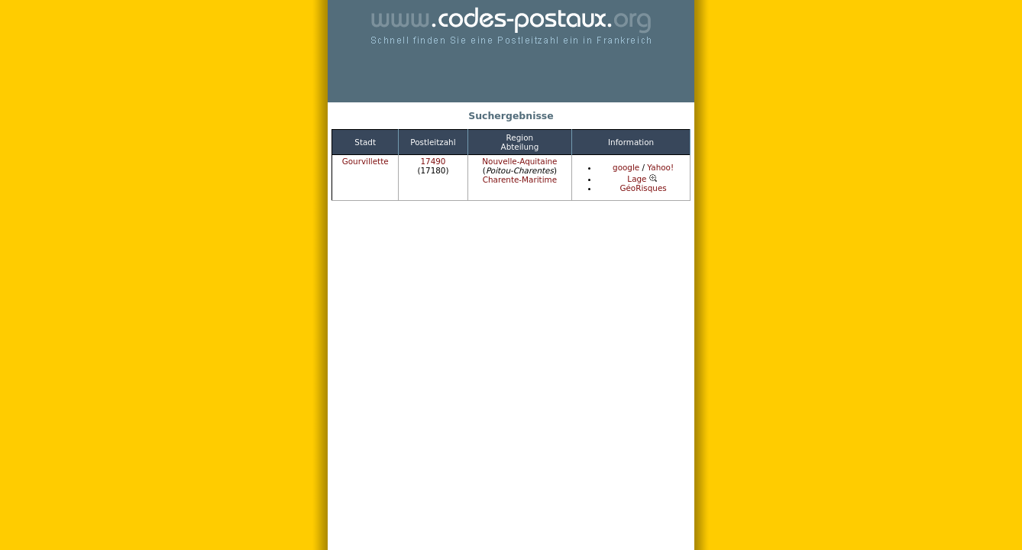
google (626, 167)
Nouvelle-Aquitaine (519, 161)
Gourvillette (365, 161)
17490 (432, 161)
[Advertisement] (511, 76)
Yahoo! (660, 167)
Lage (642, 178)
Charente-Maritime (520, 179)
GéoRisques (642, 187)
